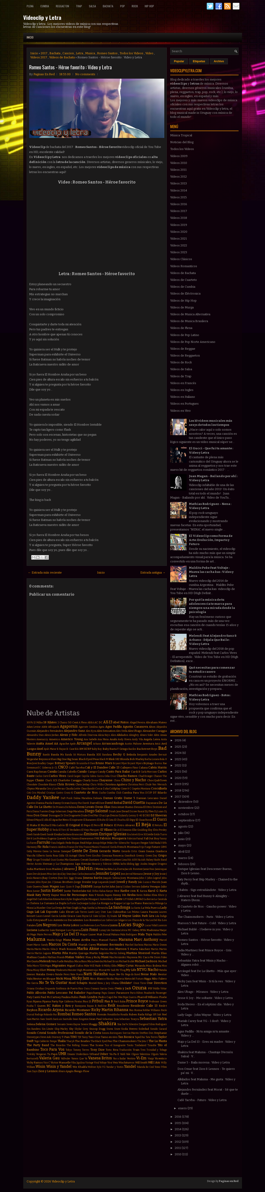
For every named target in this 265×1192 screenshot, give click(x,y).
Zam (29, 1071)
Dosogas (54, 815)
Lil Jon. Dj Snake (108, 916)
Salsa (92, 6)
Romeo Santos (107, 53)
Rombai (64, 1014)
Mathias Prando (56, 957)
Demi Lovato (86, 807)
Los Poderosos (87, 925)
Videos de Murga (182, 307)
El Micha (43, 825)
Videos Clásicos (181, 259)
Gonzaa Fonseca (112, 855)
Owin (111, 988)
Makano (115, 934)
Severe (84, 1024)
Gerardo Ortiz (129, 851)
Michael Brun (110, 961)
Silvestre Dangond (139, 1024)
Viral (96, 1062)
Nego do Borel (132, 974)
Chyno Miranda (36, 788)
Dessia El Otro (143, 807)
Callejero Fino (129, 767)
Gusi (53, 859)
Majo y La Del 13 (66, 934)
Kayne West (58, 895)
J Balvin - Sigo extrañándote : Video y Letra (207, 890)
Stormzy (56, 1037)
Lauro (39, 916)
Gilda (61, 855)
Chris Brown (66, 784)
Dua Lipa (105, 815)
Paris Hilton (136, 992)
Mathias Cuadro (37, 957)
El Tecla (54, 829)
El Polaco (106, 825)
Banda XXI (94, 754)
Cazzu (100, 776)
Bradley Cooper (46, 763)
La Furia (71, 903)
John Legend (154, 878)
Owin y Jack (123, 988)
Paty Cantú (33, 997)
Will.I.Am (154, 1062)
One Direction (157, 983)
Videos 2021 (178, 238)
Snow (117, 1028)
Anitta (40, 743)
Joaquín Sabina (111, 878)
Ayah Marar (50, 748)
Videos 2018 (178, 218)
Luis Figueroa (73, 930)
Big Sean (72, 759)
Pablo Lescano (57, 992)
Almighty (134, 735)
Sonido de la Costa (88, 1032)
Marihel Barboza (134, 944)
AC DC (98, 722)
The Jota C (142, 1041)
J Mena (98, 869)
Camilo (82, 771)
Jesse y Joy (151, 873)
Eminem (91, 834)
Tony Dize (97, 1049)
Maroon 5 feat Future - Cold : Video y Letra (207, 923)
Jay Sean (67, 873)
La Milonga (158, 903)
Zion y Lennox (48, 1071)
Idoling (130, 863)
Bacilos (132, 748)
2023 (178, 759)
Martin (154, 949)
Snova (109, 1028)
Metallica (69, 961)
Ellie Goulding (139, 829)
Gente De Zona (85, 851)
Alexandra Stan (35, 735)
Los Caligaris (120, 920)
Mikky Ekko (110, 965)
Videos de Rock (181, 362)
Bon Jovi (32, 763)
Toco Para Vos (52, 1049)
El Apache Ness (59, 819)
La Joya (93, 903)
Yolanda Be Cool (145, 1066)
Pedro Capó (105, 997)
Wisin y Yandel (59, 1066)
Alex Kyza (91, 730)
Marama (126, 939)
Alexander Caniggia (155, 730)
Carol (70, 776)
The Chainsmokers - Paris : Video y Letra (206, 916)
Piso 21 (87, 1001)
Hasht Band (160, 859)
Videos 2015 (178, 197)
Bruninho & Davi (86, 763)
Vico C (46, 1062)
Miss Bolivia (153, 965)
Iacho (123, 863)
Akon (152, 726)
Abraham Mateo (156, 722)
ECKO (146, 815)
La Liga (126, 903)
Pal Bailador (77, 992)
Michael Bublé (126, 961)
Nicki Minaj (64, 978)
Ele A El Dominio (122, 829)
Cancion (68, 53)
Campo (92, 771)
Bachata (108, 6)
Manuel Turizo (108, 939)
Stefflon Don (146, 1033)
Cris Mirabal (38, 792)
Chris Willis (96, 784)
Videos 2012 (178, 176)
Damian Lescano (147, 798)
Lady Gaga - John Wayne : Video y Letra (204, 1014)
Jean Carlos (78, 873)
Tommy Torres (81, 1049)
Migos (48, 965)
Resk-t (163, 1005)
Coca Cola (101, 788)
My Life (131, 970)
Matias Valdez (75, 957)
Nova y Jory (104, 983)
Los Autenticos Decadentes (65, 920)
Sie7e (125, 1024)
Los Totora (102, 925)
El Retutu (157, 825)
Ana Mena (103, 739)
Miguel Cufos (75, 965)
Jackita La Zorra (114, 869)
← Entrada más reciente (45, 572)
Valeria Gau (49, 1058)
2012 (178, 1141)
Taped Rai (140, 1037)
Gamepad (66, 851)
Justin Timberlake (75, 890)
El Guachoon (144, 819)
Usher (104, 1054)
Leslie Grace (67, 916)
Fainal (139, 838)
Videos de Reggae (182, 348)
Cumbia (44, 6)
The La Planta (158, 1041)
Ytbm (164, 1066)
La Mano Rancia (141, 903)
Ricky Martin (102, 1010)
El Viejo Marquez (90, 829)
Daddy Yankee (43, 797)
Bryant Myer (120, 763)
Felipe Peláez (107, 842)
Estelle (149, 834)
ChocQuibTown (157, 780)
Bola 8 (163, 759)
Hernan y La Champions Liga (61, 863)
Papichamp (93, 992)
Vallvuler (65, 1058)
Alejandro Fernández (50, 730)
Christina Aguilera (115, 784)
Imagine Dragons (157, 863)
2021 (178, 771)
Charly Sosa (90, 780)
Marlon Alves (107, 949)
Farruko (43, 842)
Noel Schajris (78, 983)
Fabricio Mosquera (113, 838)
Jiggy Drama (75, 878)
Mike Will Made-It (93, 965)
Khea (154, 895)
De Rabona (71, 807)
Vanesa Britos (100, 1058)
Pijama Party (50, 1001)
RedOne (102, 1005)
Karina (143, 890)
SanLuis (57, 1019)
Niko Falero (159, 978)
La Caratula (160, 899)
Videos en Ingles (181, 390)
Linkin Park (140, 916)
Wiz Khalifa (79, 1066)
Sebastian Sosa (110, 1019)
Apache (64, 743)
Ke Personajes (77, 895)
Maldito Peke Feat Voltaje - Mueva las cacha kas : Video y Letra (211, 572)
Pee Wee (118, 997)
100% (30, 722)
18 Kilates (50, 722)
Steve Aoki (45, 1037)
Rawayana (80, 1005)
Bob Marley (137, 759)
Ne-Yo (120, 974)
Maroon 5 (122, 949)
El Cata (109, 819)
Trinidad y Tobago (157, 1049)
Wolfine (91, 1066)
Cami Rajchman (37, 771)
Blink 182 (113, 759)
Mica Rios (80, 961)
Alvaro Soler (146, 735)
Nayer (112, 974)
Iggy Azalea (141, 863)
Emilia (58, 834)
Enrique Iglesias (112, 834)
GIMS (164, 847)
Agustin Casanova (135, 726)
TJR (79, 1037)
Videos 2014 (178, 190)
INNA (116, 863)
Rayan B (92, 1005)
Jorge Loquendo (100, 882)
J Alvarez (68, 869)
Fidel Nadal (155, 842)
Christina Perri (136, 784)
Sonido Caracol (158, 1028)
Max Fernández (117, 957)
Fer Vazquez (133, 842)
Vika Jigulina (78, 1062)
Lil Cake (93, 916)
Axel (40, 748)
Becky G (119, 754)
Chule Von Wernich (156, 784)
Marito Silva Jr (50, 949)
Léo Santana (113, 930)
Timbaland (140, 1045)
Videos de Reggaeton (185, 355)
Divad (125, 811)
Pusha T (31, 1005)
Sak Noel (162, 1014)
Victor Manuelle (61, 1062)
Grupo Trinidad (41, 859)
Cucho (102, 792)
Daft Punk (67, 798)
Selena (31, 1024)
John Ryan (41, 882)
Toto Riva (112, 1049)
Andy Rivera (124, 739)
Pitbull (97, 1001)
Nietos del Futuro (134, 978)
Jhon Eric (63, 878)
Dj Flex (149, 811)
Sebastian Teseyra (129, 1019)
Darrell (94, 802)
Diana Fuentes (41, 811)
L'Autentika (104, 899)
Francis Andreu (58, 847)
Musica (90, 53)
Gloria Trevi (84, 855)
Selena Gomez (46, 1024)
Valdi (122, 1054)
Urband (94, 1054)
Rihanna (121, 1010)
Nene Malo (149, 974)
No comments (85, 74)
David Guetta (134, 802)
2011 (178, 1148)
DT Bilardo (160, 792)
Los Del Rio (155, 920)
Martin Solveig (118, 953)
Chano (39, 780)
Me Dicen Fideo (158, 957)
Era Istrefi (132, 834)
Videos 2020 (178, 231)
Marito (37, 949)
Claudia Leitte (72, 788)
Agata (101, 726)
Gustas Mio (62, 859)
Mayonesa (132, 957)
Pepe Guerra (129, 997)
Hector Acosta (34, 863)
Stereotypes (33, 1037)
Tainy (85, 1037)
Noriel (93, 983)
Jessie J (163, 873)
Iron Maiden (54, 869)
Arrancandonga (113, 743)
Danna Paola (44, 802)
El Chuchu (120, 819)
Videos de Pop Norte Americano (192, 342)
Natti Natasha (96, 974)
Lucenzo (162, 925)
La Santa (135, 907)
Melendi (45, 961)
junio (181, 839)
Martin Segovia (99, 953)
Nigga (147, 978)
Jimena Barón (92, 877)
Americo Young (72, 739)
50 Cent (73, 722)
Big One (62, 759)
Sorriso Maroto (131, 1033)
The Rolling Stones (77, 1045)
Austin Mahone (133, 743)
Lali (37, 911)
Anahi (113, 739)
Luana (113, 925)
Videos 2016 (178, 204)
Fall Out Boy (151, 838)
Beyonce (44, 759)
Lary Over (100, 911)
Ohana (115, 983)
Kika (45, 899)
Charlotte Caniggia (70, 780)
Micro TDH (39, 965)
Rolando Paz (50, 1014)
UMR (62, 1054)
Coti (29, 792)
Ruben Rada (136, 1014)
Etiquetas (199, 61)
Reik (111, 1005)
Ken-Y (92, 895)
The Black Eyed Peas (101, 1041)
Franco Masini (91, 847)
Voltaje (103, 1062)
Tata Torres (152, 1037)
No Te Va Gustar (53, 982)
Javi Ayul (57, 873)
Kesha (131, 895)
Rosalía (124, 1014)
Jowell (112, 882)
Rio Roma (135, 1010)
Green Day (151, 855)
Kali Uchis (92, 890)
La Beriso (149, 899)
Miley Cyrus (125, 965)
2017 (44, 53)
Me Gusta (33, 961)
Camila (52, 771)
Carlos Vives (57, 776)
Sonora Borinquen (112, 1033)
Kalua (102, 890)
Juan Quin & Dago (70, 886)
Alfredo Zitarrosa (88, 735)
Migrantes (59, 965)
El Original (73, 825)
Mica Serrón (95, 961)
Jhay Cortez (49, 877)
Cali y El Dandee (96, 767)
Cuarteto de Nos (86, 792)
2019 (178, 784)
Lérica (124, 930)
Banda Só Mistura (75, 754)
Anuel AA (51, 743)
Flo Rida (43, 846)
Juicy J (119, 886)
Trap (79, 6)
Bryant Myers (135, 763)
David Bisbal (113, 802)
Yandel (130, 1066)
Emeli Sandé (47, 834)
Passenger (161, 992)
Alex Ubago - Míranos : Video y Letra (203, 991)
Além (156, 735)
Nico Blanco (98, 978)
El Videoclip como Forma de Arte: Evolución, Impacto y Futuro (210, 540)
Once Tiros (139, 983)
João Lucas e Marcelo (149, 882)
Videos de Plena (181, 328)
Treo (142, 1049)
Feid (82, 842)
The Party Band (38, 1045)
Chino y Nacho (133, 780)
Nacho (153, 969)
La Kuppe (116, 903)
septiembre (186, 820)
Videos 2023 (178, 252)
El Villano (106, 829)
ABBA (90, 722)
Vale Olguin (132, 1054)
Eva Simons (73, 838)
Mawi (104, 957)
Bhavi (54, 759)
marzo (183, 858)
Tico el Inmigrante (115, 1045)
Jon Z (51, 882)
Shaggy (93, 1024)
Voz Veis (112, 1062)
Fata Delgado (58, 842)
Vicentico (161, 1058)
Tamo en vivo (109, 1037)
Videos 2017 (38, 57)
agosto (183, 826)
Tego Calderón (41, 1041)
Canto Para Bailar (118, 771)
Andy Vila (137, 739)
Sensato (61, 1024)
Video (149, 53)
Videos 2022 (178, 245)
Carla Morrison (149, 771)
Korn (63, 899)
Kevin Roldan (143, 895)
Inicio (30, 37)
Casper (77, 776)
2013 (178, 1135)
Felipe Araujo (93, 842)
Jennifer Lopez (108, 873)
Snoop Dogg (97, 1028)
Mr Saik (111, 970)
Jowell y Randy (126, 882)
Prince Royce (137, 1001)
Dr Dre (64, 815)
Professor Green (158, 1001)
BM (81, 748)
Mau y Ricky (92, 957)
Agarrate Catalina (88, 726)
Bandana (107, 754)
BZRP (87, 748)
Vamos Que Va (79, 1058)
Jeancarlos (90, 873)
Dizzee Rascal (136, 811)
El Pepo (85, 825)
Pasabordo (149, 992)
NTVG (142, 969)
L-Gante (117, 899)
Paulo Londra (88, 997)
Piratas (78, 1001)
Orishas (39, 988)
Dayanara (152, 802)
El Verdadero (74, 829)
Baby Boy (97, 748)
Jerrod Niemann (134, 873)
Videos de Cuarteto (183, 280)
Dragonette (75, 815)
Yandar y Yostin (114, 1066)
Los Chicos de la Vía (138, 920)
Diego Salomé (96, 811)
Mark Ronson (68, 949)
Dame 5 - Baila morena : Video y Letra (204, 1062)
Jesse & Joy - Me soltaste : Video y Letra (205, 998)
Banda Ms (57, 754)
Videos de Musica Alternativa (190, 314)
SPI (154, 1014)
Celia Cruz (110, 776)
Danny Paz (76, 803)
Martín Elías (159, 953)
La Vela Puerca (150, 907)
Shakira (107, 1024)
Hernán (86, 863)
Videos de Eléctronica (185, 293)
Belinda (131, 754)
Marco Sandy (40, 944)
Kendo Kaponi (104, 895)
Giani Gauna (146, 851)
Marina (148, 944)
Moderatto (61, 970)
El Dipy (130, 819)
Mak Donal (104, 934)
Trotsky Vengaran (36, 1054)
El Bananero (89, 819)
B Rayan (61, 748)
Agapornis (69, 726)
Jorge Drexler (82, 882)
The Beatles (82, 1041)
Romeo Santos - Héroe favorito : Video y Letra (70, 67)
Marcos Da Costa (63, 944)
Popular (179, 61)
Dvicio (114, 815)
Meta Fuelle (57, 961)
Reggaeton (62, 6)
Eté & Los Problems (37, 838)
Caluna (143, 767)
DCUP (148, 792)
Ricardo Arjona (51, 1010)
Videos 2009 (179, 156)
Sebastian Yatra (153, 1018)
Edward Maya (34, 819)
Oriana (30, 988)
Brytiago (148, 763)
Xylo (99, 1066)
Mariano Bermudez (110, 944)
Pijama (37, 1001)
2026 (178, 740)
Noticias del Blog (181, 142)
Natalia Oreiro (45, 974)
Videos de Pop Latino (184, 335)
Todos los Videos (131, 53)
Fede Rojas (72, 842)
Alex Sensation (106, 730)
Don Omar (40, 815)
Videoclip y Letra (42, 17)
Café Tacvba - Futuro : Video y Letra (202, 1100)
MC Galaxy (134, 930)
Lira (151, 916)
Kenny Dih (119, 895)
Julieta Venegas (150, 886)
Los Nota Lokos (68, 925)
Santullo (67, 1019)
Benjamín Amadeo (147, 754)
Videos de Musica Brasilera (189, 321)
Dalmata (97, 798)
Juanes (87, 886)
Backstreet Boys (147, 748)
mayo (182, 845)
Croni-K (68, 792)
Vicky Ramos (35, 1062)
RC (49, 1005)
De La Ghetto (43, 807)
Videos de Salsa (181, 369)
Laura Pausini (149, 911)
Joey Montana (129, 877)
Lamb (91, 911)
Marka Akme (88, 948)
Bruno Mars (103, 763)
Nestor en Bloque (44, 978)
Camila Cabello (67, 771)
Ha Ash (141, 859)
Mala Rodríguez (128, 934)
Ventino (131, 1058)
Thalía (61, 1041)
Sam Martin (33, 1019)
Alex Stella (121, 730)
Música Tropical (181, 135)
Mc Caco (144, 957)
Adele (44, 726)
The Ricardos (57, 1045)
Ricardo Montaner (77, 1010)
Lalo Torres (81, 911)
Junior (36, 890)
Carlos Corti (41, 776)
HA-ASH (132, 859)
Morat (103, 970)
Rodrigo (39, 1014)
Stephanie (160, 1032)
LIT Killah (128, 899)
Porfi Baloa (120, 1001)
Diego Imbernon (57, 811)
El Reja (143, 824)
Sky (71, 1028)
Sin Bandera (34, 1028)
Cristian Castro (54, 792)
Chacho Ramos (127, 776)
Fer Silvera (120, 842)
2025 (178, 746)
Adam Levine (34, 726)
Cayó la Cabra (89, 776)
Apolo (73, 743)
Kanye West (112, 890)
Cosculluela (159, 788)
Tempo (53, 1041)
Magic (33, 934)
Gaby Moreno (34, 851)
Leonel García (50, 916)
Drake (84, 815)
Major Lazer (88, 934)
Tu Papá (52, 1054)
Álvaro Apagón (66, 1071)
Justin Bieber (52, 890)
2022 (178, 765)
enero (183, 1108)
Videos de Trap (180, 376)
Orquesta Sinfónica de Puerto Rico (64, 988)
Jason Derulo (33, 873)
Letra (79, 53)
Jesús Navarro (34, 878)
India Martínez (36, 869)
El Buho (101, 819)
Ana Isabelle (90, 739)
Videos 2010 (178, 163)
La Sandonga (119, 907)
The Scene (96, 1045)
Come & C (126, 788)
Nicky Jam (80, 978)
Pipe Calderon (66, 1001)
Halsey (149, 859)
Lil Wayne (124, 916)
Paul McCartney (51, 997)
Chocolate (32, 784)
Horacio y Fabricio (102, 863)
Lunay (102, 930)
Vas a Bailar (119, 1058)
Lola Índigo (161, 916)
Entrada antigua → (152, 572)
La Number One (42, 907)
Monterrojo (90, 970)
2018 (178, 790)
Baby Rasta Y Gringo (115, 748)
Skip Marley (61, 1028)
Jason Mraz (47, 873)
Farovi (33, 842)
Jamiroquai (161, 869)
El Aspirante (76, 819)
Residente (123, 1005)
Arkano (97, 743)
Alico (113, 735)
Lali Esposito (49, 911)
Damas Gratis (113, 798)
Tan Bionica (126, 1037)
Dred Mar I (94, 815)
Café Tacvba (77, 767)
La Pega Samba (86, 907)
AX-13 (107, 722)
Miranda (140, 965)
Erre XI (142, 834)
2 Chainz (63, 722)
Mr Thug (121, 970)
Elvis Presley (160, 829)
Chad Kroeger (145, 776)
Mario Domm (160, 944)
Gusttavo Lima (119, 859)
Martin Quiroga (78, 953)
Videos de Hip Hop (183, 300)
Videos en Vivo (180, 410)
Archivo (219, 61)
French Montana (128, 846)
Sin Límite (48, 1028)
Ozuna (139, 988)
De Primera (59, 807)
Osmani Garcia (98, 988)
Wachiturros (126, 1062)
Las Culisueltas (116, 911)
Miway (51, 970)
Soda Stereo (129, 1028)
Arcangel (84, 743)
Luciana (32, 930)
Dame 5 (129, 798)
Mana (67, 939)
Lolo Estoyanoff (37, 920)
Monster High (75, 970)
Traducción (125, 1049)
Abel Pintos (121, 722)
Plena (30, 6)
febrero (184, 864)
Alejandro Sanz (74, 730)
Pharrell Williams (147, 997)
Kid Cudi (38, 899)
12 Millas (38, 722)
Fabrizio (131, 838)
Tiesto (130, 1045)
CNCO (63, 767)
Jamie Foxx (148, 869)
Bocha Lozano (152, 759)
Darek (85, 803)
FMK (96, 838)
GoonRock (129, 855)
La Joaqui (82, 903)
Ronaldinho (113, 1014)
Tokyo (69, 1049)
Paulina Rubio (70, 997)
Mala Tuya (145, 934)
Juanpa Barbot (101, 886)
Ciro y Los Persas (55, 788)
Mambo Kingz (54, 940)
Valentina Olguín (149, 1054)
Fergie (144, 842)
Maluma (36, 939)
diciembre (185, 801)
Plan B (108, 1001)
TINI (73, 1037)
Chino (117, 780)
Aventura (148, 743)
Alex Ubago (135, 730)
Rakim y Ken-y (63, 1005)
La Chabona (33, 903)
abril (181, 851)
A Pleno (83, 722)
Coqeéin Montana (141, 788)
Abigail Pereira (137, 722)
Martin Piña (60, 953)
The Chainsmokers (124, 1041)
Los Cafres (107, 920)
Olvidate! (126, 983)
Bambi (46, 754)
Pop (122, 6)
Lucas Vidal (151, 925)
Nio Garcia (32, 983)
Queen (41, 1005)
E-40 (139, 815)
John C (143, 878)
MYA (143, 930)
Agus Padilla (113, 726)
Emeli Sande (33, 834)
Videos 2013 (178, 183)
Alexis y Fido (69, 735)
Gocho (96, 855)
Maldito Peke (160, 934)
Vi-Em (141, 1058)
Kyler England (74, 899)
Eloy (150, 829)
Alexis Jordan (51, 735)
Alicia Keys (104, 735)
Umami (71, 1054)
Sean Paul (95, 1019)
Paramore (122, 992)
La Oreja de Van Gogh (64, 907)
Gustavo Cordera (100, 859)
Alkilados (122, 735)
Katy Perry (42, 895)
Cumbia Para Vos (133, 792)
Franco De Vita (75, 847)
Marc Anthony (146, 939)
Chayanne (106, 780)
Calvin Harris (157, 767)
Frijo (141, 847)
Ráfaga (148, 1014)
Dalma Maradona (83, 798)
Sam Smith (46, 1019)
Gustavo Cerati (78, 859)
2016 (178, 1116)
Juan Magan (50, 886)
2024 (178, 753)
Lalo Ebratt (66, 911)
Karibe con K (129, 890)
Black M (104, 759)
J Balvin (84, 868)
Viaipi (151, 1058)
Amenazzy (42, 739)
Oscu (87, 988)
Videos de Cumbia (182, 286)
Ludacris (43, 930)
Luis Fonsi (89, 930)
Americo (54, 739)
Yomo (157, 1066)
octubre (184, 814)
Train (136, 1049)
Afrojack (53, 726)
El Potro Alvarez (124, 825)
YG (103, 1066)
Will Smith (141, 1062)
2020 (178, 778)
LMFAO (139, 899)
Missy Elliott (39, 970)
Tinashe (151, 1045)
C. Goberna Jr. (46, 767)
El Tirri (63, 829)
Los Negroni (46, 925)
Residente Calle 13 (144, 1005)
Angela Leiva (152, 739)
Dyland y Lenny (127, 815)
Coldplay (114, 788)
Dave (101, 803)
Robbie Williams (151, 1010)
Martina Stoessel (138, 953)
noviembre (186, 807)
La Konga (103, 903)
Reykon (32, 1010)
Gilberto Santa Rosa (47, 855)
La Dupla (60, 903)
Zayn (35, 1071)
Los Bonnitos (92, 920)
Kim (50, 899)
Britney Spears (65, 763)
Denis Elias (103, 807)
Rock (135, 6)
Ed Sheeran (159, 815)
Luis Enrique (58, 930)
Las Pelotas (133, 911)
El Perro (95, 825)
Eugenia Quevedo (57, 838)
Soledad (144, 1028)
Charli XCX (51, 780)
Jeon (123, 873)
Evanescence (87, 838)
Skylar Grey (81, 1028)
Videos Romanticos (183, 266)
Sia (119, 1024)
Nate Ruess (76, 974)
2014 (178, 1129)
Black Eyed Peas (89, 759)
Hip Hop (149, 6)
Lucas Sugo (131, 925)
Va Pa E (114, 1054)
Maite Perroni (44, 934)
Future (156, 846)
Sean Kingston (81, 1019)
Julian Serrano (132, 886)
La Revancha (101, 907)
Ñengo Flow (81, 1071)
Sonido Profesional (60, 1032)
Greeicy (140, 855)
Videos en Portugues (184, 403)
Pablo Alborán (36, 992)
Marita (30, 949)
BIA (77, 748)
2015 (178, 1123)
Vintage (89, 1062)
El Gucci (160, 819)
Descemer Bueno (122, 807)
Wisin (40, 1066)
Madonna (153, 930)
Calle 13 (114, 767)
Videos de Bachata (62, 57)
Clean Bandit (88, 788)
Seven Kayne (73, 1024)
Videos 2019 (178, 225)
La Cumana (47, 903)
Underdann (82, 1054)
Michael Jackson (146, 961)
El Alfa (44, 819)
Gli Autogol (71, 855)
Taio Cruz (94, 1037)
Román (101, 1014)
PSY (150, 988)
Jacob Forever (134, 869)
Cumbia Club (114, 792)
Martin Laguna (43, 953)
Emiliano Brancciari (73, 834)
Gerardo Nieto (109, 851)
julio (181, 833)
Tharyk (70, 1041)
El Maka (32, 825)
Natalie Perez (62, 974)
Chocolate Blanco (47, 784)
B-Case (70, 748)
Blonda (124, 759)
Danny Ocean (61, 802)
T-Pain (66, 1037)
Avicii (157, 743)
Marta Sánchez (140, 949)
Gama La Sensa (51, 851)
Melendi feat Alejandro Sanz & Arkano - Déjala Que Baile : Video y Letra (213, 640)
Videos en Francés (183, 383)
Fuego (148, 847)
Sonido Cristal (36, 1032)
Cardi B (135, 771)
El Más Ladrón (57, 825)
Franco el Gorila (108, 847)
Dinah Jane (115, 811)
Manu (94, 940)
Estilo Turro (160, 834)
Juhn (112, 886)
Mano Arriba (81, 939)
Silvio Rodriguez (158, 1024)
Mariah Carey (87, 944)
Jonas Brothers (64, 882)
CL (55, 767)
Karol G (153, 890)
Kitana (56, 899)
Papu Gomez (109, 992)
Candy (101, 771)
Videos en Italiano (182, 396)
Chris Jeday (82, 784)
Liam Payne (82, 916)
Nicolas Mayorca (115, 978)
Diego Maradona (75, 811)
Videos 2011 (178, 169)
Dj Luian (159, 811)
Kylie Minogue (90, 899)
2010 (178, 1154)
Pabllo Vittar (160, 988)
